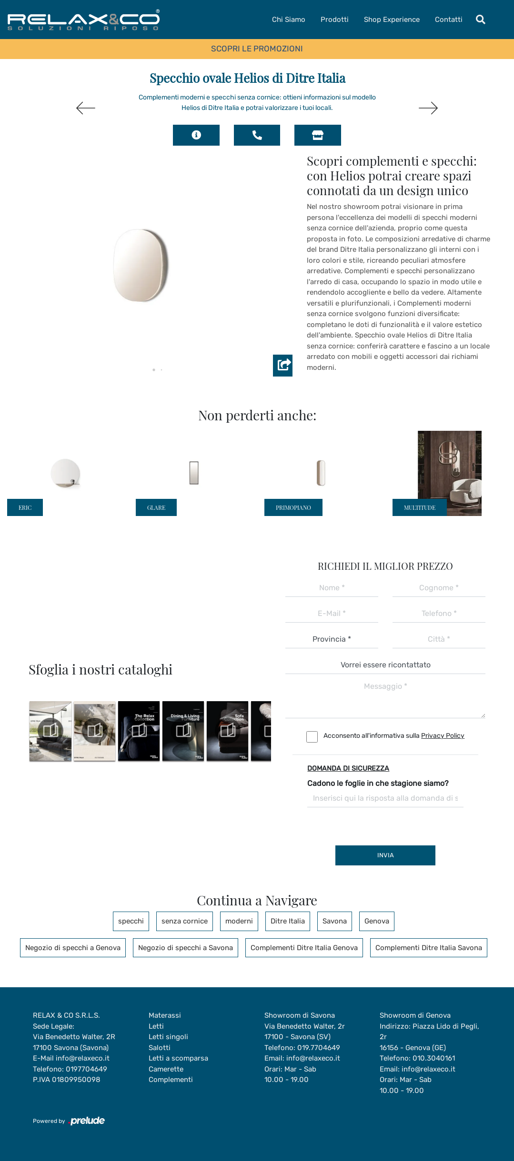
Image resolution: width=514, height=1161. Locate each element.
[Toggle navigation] (480, 19)
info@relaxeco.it (83, 1058)
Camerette (166, 1069)
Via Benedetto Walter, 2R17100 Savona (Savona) (74, 1042)
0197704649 (86, 1069)
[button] (146, 370)
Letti (156, 1026)
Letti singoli (168, 1036)
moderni (239, 921)
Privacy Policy (442, 736)
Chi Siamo (288, 19)
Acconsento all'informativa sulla (393, 736)
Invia (385, 855)
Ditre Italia (288, 921)
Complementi (171, 1079)
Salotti (160, 1047)
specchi (131, 921)
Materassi (165, 1015)
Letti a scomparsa (178, 1058)
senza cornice (184, 921)
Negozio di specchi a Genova (73, 947)
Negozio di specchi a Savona (185, 947)
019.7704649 (318, 1047)
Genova (376, 921)
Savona (335, 921)
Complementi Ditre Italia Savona (428, 947)
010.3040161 (434, 1058)
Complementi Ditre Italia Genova (304, 947)
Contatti (449, 19)
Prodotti (335, 19)
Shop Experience (392, 19)
